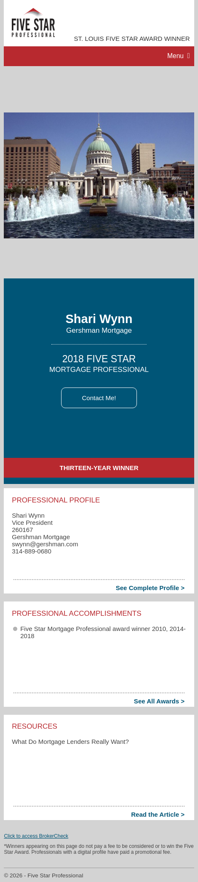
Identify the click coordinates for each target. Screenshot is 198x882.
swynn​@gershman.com (45, 544)
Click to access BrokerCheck (36, 836)
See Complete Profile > (150, 587)
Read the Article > (158, 814)
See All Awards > (159, 701)
